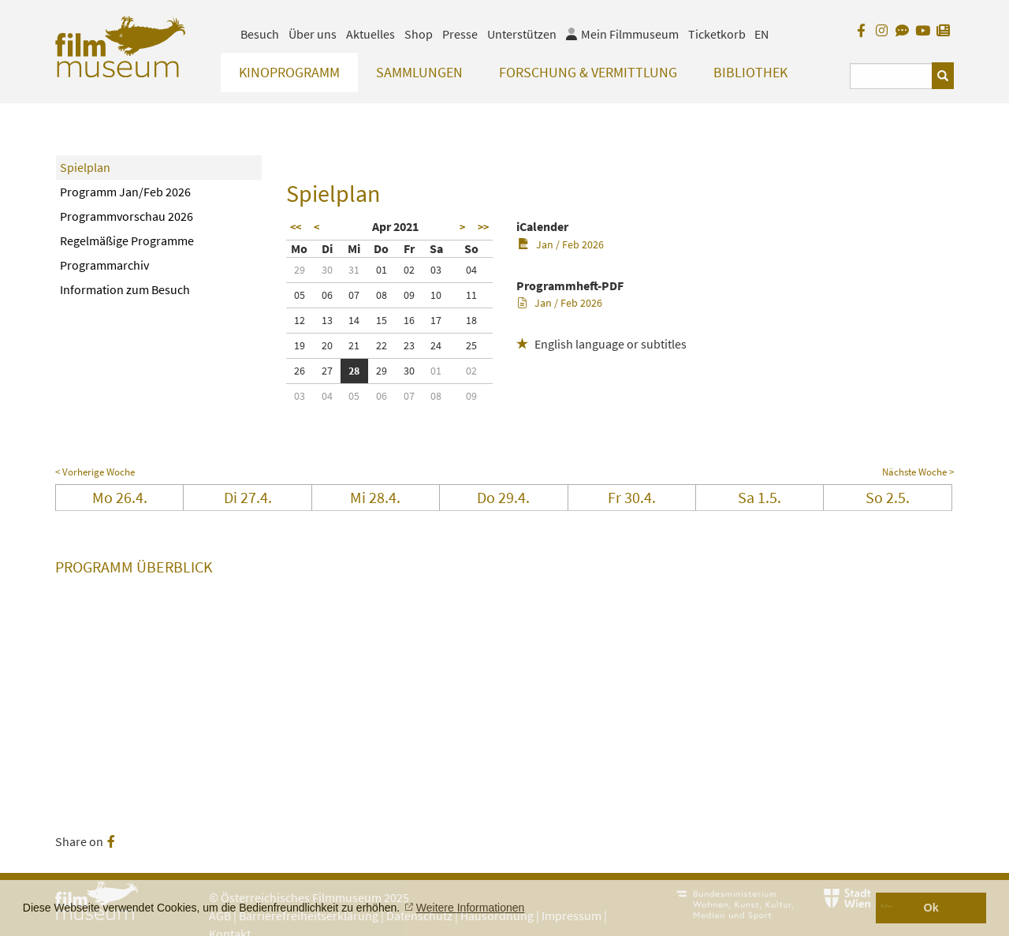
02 (409, 270)
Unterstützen (522, 34)
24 (435, 345)
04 (471, 270)
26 (299, 371)
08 (381, 295)
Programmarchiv (104, 265)
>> (483, 227)
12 (299, 320)
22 (381, 345)
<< (295, 227)
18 (471, 320)
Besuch (259, 34)
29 (299, 270)
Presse (460, 34)
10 (435, 295)
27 (327, 371)
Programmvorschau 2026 (126, 216)
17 (435, 320)
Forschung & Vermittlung (588, 72)
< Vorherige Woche (95, 472)
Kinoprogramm (289, 72)
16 (409, 320)
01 (381, 270)
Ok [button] (931, 907)
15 (381, 320)
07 (353, 295)
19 (299, 345)
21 (353, 345)
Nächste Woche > (918, 472)
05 (299, 295)
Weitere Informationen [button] (470, 907)
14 (353, 320)
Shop (418, 34)
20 (327, 345)
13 (327, 320)
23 (409, 345)
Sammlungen (419, 72)
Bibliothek (750, 72)
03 (435, 270)
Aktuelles (370, 34)
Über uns (313, 34)
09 (409, 295)
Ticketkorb (717, 34)
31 (353, 270)
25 (471, 345)
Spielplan (85, 167)
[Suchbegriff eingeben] (891, 76)
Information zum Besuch (125, 289)
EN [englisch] (761, 34)
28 (353, 371)
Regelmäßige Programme (127, 240)
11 (471, 295)
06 (327, 295)
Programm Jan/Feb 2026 (125, 192)
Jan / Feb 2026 (561, 244)
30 (327, 270)
